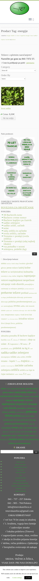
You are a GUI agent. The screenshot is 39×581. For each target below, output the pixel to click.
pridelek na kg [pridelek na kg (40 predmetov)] (20, 348)
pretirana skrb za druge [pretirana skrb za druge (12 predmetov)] (27, 416)
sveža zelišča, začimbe (15, 233)
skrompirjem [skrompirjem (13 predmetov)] (5, 357)
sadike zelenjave (12, 223)
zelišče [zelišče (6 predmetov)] (16, 374)
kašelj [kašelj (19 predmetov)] (21, 267)
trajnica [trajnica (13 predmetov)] (17, 315)
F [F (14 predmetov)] (19, 340)
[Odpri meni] (30, 19)
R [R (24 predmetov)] (29, 348)
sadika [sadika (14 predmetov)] (22, 306)
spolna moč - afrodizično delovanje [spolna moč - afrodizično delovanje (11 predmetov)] (15, 310)
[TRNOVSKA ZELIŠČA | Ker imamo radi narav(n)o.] (19, 8)
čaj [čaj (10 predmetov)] (8, 319)
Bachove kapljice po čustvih (17, 220)
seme (6, 228)
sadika (35, 35)
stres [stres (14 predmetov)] (2, 315)
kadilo (13, 35)
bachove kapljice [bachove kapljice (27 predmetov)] (27, 335)
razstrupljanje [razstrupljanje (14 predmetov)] (8, 306)
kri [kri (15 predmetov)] (9, 272)
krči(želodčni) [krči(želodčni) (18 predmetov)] (17, 272)
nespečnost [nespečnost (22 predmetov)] (28, 280)
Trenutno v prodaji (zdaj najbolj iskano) (19, 242)
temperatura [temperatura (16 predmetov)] (9, 315)
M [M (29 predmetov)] (21, 344)
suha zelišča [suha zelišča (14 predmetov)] (21, 357)
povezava (30, 63)
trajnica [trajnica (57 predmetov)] (25, 360)
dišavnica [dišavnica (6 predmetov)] (15, 340)
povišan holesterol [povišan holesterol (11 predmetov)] (29, 288)
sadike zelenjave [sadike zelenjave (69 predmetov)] (19, 352)
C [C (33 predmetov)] (12, 339)
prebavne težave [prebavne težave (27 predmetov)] (11, 292)
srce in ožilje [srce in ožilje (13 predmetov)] (32, 310)
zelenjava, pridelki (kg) (15, 249)
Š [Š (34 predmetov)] (24, 374)
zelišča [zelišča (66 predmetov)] (15, 369)
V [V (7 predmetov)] (30, 361)
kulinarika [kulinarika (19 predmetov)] (28, 272)
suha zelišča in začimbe (15, 230)
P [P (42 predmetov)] (29, 343)
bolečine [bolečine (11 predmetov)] (9, 263)
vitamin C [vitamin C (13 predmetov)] (4, 319)
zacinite (8, 39)
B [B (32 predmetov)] (18, 335)
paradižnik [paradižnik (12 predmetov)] (4, 348)
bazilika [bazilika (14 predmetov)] (4, 340)
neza (31, 35)
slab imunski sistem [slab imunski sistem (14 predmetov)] (30, 428)
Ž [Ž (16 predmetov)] (25, 374)
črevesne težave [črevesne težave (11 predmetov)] (14, 319)
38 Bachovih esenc (13, 215)
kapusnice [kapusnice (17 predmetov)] (14, 344)
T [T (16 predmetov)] (16, 361)
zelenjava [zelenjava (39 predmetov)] (6, 370)
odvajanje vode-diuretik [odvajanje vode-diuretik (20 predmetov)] (12, 284)
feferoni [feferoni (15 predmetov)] (23, 340)
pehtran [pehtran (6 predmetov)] (10, 348)
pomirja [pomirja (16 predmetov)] (21, 288)
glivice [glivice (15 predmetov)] (3, 268)
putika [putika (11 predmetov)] (34, 302)
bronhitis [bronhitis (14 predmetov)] (22, 263)
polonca (14, 39)
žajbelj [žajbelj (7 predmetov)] (28, 374)
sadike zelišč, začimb (14, 225)
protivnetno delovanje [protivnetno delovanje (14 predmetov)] (28, 420)
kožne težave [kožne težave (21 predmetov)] (27, 392)
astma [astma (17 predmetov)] (3, 263)
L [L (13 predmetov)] (19, 344)
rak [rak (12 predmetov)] (2, 306)
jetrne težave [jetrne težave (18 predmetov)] (12, 268)
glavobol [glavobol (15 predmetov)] (29, 263)
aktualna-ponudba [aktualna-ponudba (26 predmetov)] (9, 335)
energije (8, 35)
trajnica (3, 39)
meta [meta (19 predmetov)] (25, 344)
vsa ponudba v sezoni (14, 246)
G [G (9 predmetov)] (27, 340)
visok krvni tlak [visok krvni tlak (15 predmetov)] (26, 315)
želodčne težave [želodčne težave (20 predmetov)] (26, 318)
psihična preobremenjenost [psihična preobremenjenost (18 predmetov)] (20, 301)
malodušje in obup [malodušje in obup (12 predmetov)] (6, 276)
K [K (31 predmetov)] (9, 344)
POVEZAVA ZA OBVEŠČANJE (17, 207)
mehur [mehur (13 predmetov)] (14, 276)
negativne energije (25, 35)
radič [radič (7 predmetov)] (31, 348)
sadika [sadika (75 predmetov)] (5, 352)
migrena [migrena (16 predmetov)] (20, 276)
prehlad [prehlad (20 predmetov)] (24, 293)
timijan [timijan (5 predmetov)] (18, 361)
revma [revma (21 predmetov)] (17, 305)
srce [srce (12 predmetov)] (26, 310)
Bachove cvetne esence (15, 217)
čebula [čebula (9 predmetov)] (21, 374)
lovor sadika (6, 108)
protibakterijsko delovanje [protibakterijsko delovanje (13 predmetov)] (14, 297)
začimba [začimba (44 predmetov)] (28, 365)
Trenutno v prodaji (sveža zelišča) (16, 237)
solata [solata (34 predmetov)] (13, 356)
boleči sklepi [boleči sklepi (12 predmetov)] (15, 263)
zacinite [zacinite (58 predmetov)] (19, 365)
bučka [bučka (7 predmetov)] (8, 340)
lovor (18, 35)
